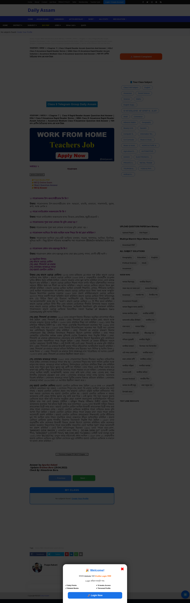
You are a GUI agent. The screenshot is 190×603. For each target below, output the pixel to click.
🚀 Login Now (95, 595)
